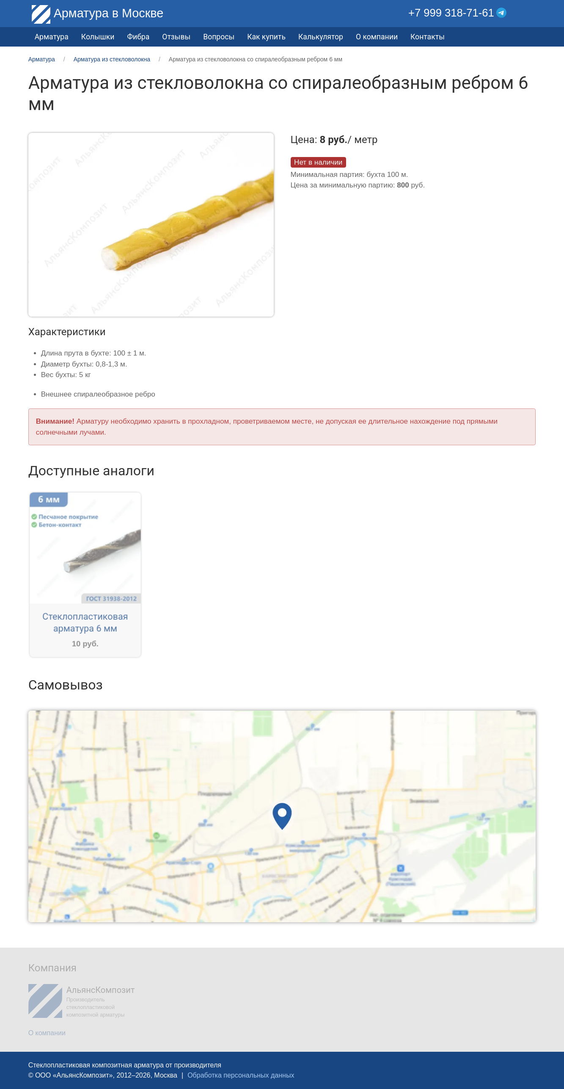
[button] (529, 12)
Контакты (427, 37)
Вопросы (218, 37)
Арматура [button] (52, 37)
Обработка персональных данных (240, 1075)
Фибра (138, 37)
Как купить (266, 37)
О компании (377, 37)
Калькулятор (320, 37)
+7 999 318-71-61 (451, 13)
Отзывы (176, 37)
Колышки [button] (98, 37)
